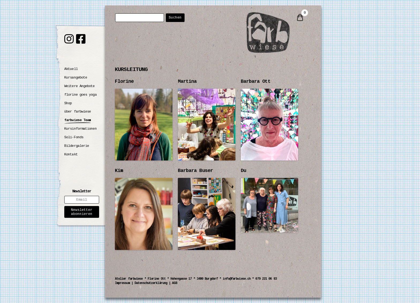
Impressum (122, 283)
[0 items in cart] (300, 17)
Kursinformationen (80, 129)
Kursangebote (75, 78)
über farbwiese (77, 112)
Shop (68, 103)
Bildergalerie (76, 146)
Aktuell (71, 69)
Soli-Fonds (73, 137)
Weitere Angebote (79, 86)
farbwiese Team (77, 120)
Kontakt (71, 154)
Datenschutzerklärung (150, 283)
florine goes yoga (80, 95)
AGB (174, 283)
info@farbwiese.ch (236, 279)
